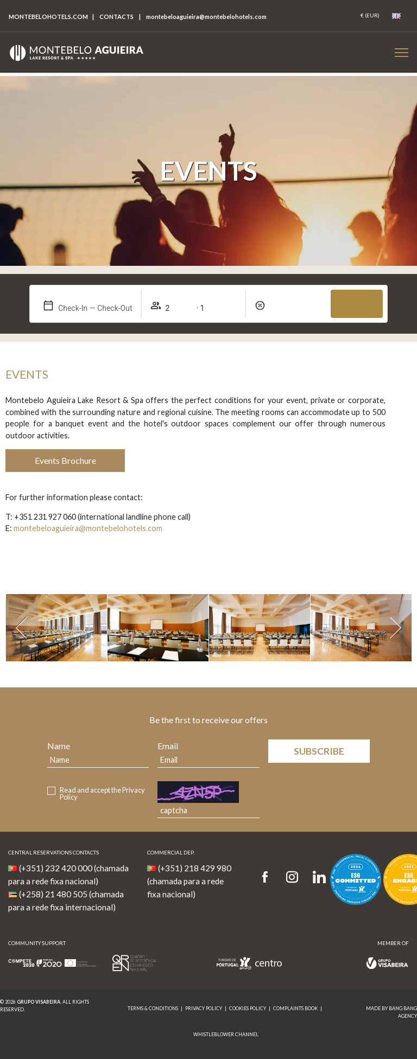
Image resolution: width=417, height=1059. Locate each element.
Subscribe (319, 751)
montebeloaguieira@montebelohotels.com (88, 528)
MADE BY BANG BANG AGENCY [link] (391, 1011)
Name (58, 746)
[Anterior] (21, 627)
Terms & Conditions (153, 1008)
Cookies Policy (247, 1008)
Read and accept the (102, 794)
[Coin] (370, 16)
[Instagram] (292, 877)
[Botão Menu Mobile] (401, 52)
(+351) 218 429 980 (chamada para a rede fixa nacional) (189, 881)
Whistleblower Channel (225, 1034)
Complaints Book (295, 1008)
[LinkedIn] (319, 877)
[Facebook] (268, 877)
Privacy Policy (203, 1008)
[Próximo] (395, 627)
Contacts (116, 16)
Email (167, 746)
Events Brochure (65, 460)
